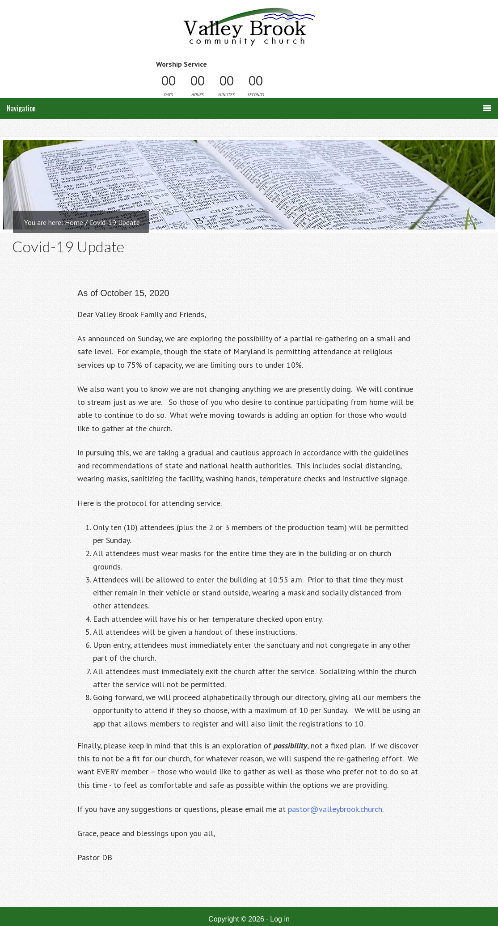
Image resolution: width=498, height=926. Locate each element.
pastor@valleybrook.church (335, 809)
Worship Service (181, 63)
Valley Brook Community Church (249, 30)
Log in (280, 919)
